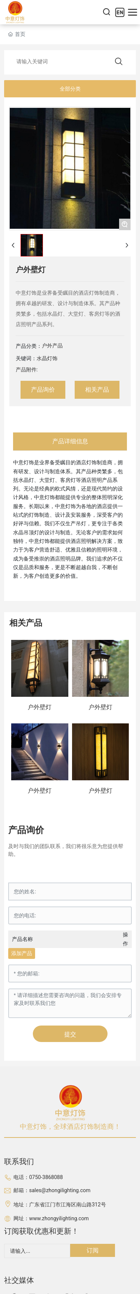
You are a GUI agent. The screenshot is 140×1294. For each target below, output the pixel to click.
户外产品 (52, 346)
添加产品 (21, 953)
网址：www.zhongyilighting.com (51, 1218)
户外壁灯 (40, 707)
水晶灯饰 (47, 358)
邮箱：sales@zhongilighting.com (51, 1190)
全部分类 (70, 89)
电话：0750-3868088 (38, 1177)
